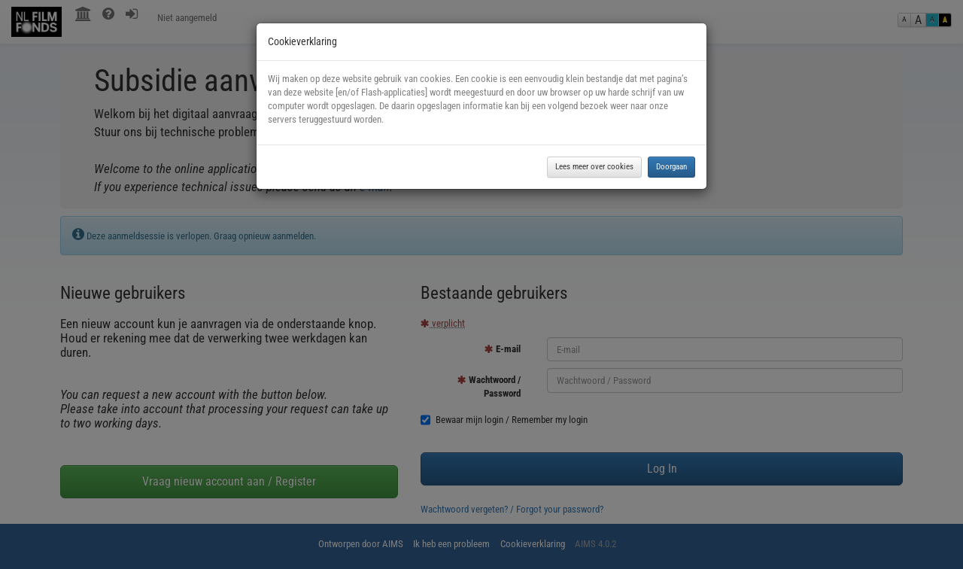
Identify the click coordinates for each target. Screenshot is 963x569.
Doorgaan (671, 167)
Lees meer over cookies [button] (594, 167)
